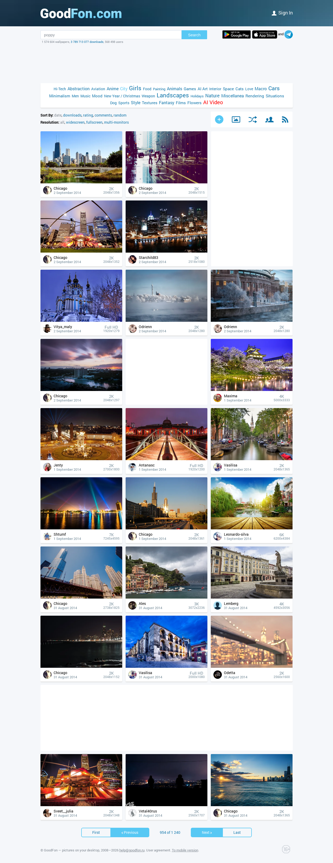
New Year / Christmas (122, 95)
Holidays (197, 96)
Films (181, 102)
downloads (72, 115)
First (96, 832)
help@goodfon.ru (132, 850)
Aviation (98, 88)
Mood (97, 95)
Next (207, 832)
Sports (123, 102)
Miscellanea (232, 95)
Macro (261, 88)
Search (194, 35)
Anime (113, 88)
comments (103, 115)
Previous (129, 832)
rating (88, 115)
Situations (275, 95)
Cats (239, 88)
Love (249, 88)
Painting (159, 89)
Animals (174, 88)
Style (135, 102)
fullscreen (94, 122)
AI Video (213, 102)
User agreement (158, 850)
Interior (215, 88)
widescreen (75, 122)
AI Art (203, 88)
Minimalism (59, 95)
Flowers (194, 102)
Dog (113, 102)
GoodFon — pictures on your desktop (71, 850)
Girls (135, 88)
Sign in (282, 12)
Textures (149, 102)
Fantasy (166, 102)
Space (228, 88)
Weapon (148, 95)
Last (237, 832)
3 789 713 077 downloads (87, 42)
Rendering (254, 95)
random (120, 115)
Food (147, 88)
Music (85, 95)
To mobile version (185, 850)
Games (190, 88)
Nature (212, 96)
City (123, 88)
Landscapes (173, 95)
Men (75, 95)
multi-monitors (116, 122)
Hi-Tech (60, 88)
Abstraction (79, 88)
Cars (274, 88)
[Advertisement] (166, 63)
